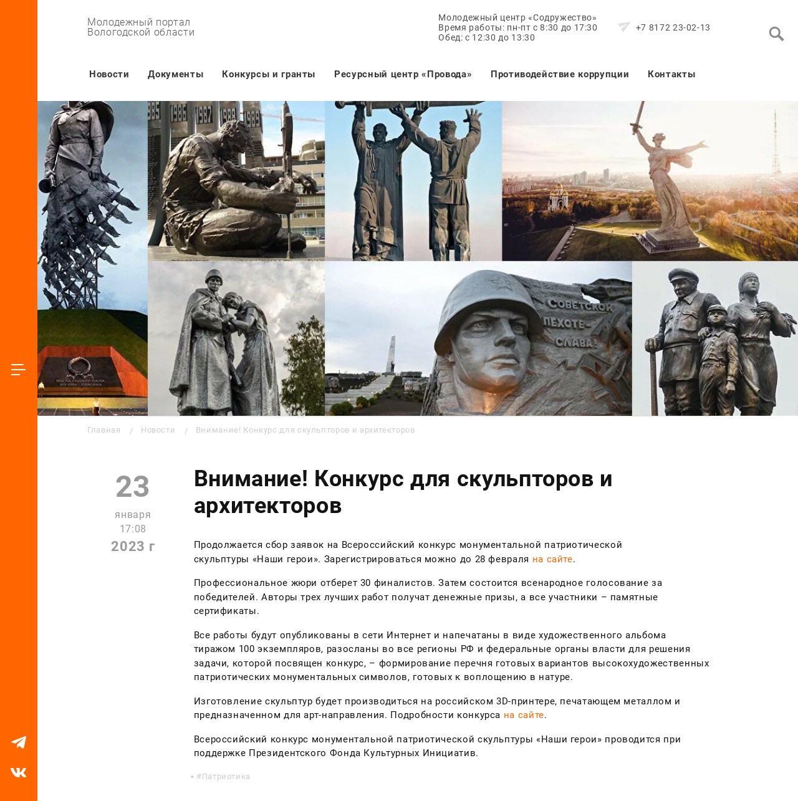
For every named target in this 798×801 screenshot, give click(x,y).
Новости (109, 74)
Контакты (671, 74)
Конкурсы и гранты (268, 74)
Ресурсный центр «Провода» (403, 74)
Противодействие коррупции (560, 74)
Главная (103, 429)
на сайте (552, 559)
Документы (175, 74)
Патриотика (226, 776)
